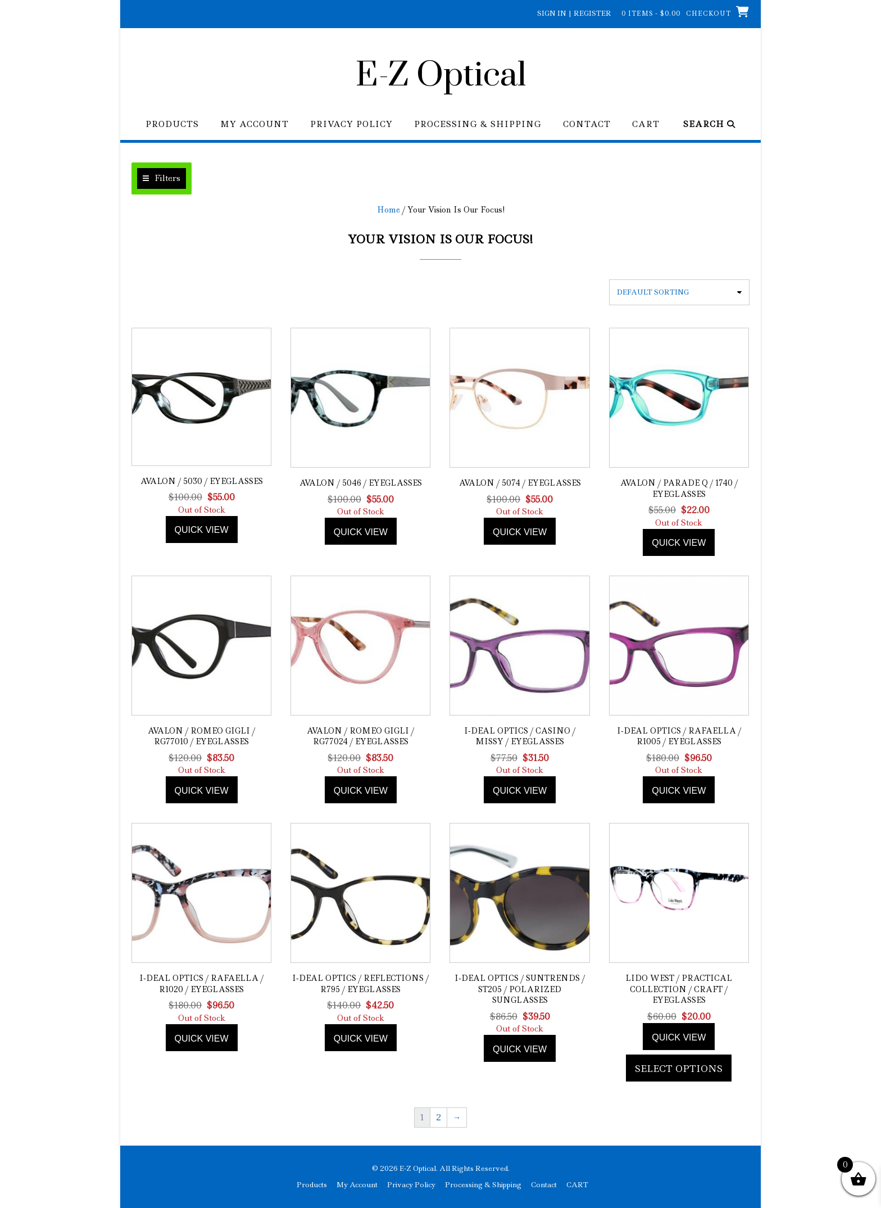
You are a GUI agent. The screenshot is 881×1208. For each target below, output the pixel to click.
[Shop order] (679, 292)
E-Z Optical (441, 76)
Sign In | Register (574, 13)
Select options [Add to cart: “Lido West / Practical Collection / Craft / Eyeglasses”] (679, 1068)
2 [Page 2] (438, 1117)
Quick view (202, 530)
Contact (587, 124)
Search (709, 124)
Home (388, 210)
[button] (161, 178)
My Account (254, 124)
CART (646, 124)
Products (172, 124)
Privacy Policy (351, 124)
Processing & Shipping (478, 124)
